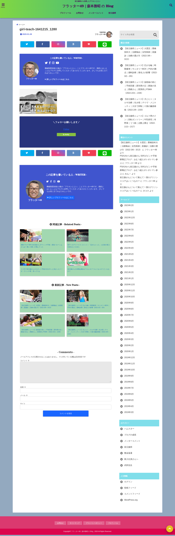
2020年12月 (129, 286)
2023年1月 (129, 213)
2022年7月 (129, 231)
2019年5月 (129, 401)
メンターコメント (95, 13)
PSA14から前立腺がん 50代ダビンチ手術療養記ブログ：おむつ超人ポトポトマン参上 (139, 160)
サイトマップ (75, 524)
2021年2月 (129, 273)
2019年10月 (129, 371)
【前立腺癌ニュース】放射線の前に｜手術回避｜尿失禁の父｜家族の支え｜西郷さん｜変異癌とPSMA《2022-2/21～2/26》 (140, 88)
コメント (24, 313)
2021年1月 (129, 279)
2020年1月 (129, 352)
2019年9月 (129, 377)
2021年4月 (129, 261)
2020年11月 (129, 292)
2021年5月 (129, 255)
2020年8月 (129, 310)
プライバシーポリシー (94, 524)
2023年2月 (129, 206)
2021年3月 (129, 267)
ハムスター (129, 430)
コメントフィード (132, 495)
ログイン (128, 483)
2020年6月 (129, 322)
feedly (66, 134)
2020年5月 (129, 328)
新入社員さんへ (131, 460)
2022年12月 (129, 219)
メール (24, 348)
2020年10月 (129, 298)
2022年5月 (129, 243)
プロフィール (65, 13)
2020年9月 (129, 304)
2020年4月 (129, 334)
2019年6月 (129, 395)
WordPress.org (130, 501)
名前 (23, 340)
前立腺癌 (112, 13)
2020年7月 (129, 316)
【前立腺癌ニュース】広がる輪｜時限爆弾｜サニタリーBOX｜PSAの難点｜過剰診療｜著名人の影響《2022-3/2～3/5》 (140, 71)
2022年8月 (129, 225)
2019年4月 (129, 407)
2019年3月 (129, 413)
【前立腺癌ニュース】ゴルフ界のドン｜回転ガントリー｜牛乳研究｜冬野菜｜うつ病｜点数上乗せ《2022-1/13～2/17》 (140, 122)
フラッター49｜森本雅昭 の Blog (88, 6)
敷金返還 (128, 454)
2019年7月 (129, 389)
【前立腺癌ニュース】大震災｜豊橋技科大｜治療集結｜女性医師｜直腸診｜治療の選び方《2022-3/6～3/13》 (140, 55)
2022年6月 (129, 237)
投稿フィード (130, 489)
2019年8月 (129, 383)
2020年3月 (129, 340)
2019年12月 (129, 359)
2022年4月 (129, 249)
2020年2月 (129, 346)
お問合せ (80, 13)
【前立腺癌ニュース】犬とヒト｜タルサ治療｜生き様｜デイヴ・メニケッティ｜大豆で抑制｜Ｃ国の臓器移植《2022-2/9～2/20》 (140, 105)
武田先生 (128, 466)
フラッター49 (100, 35)
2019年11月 (129, 365)
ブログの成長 (130, 436)
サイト (22, 356)
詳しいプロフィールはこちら (56, 80)
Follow (66, 129)
